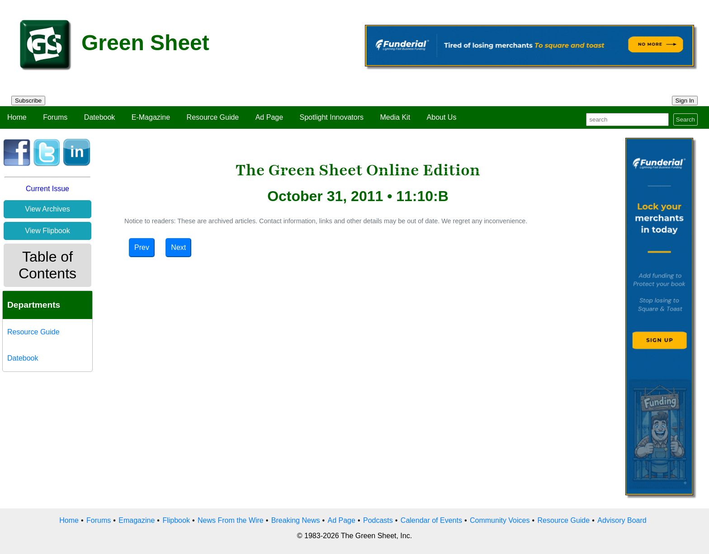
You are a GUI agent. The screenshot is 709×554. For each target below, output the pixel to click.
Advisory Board (622, 520)
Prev (141, 247)
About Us (442, 117)
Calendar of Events (431, 520)
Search (685, 119)
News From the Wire (231, 520)
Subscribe (28, 100)
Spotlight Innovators (332, 117)
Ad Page (269, 117)
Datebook (99, 117)
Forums (55, 117)
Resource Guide (213, 117)
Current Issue (47, 188)
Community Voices (500, 520)
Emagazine (136, 520)
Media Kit (395, 117)
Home (17, 117)
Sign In (685, 100)
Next (178, 247)
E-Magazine (151, 117)
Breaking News (295, 520)
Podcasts (378, 520)
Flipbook (175, 520)
